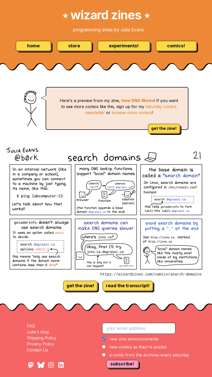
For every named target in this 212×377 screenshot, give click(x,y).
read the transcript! (128, 285)
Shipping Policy (41, 337)
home (33, 45)
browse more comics (132, 112)
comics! (176, 45)
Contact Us (37, 349)
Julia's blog (38, 331)
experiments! (123, 45)
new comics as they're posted (137, 346)
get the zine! (164, 128)
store (74, 45)
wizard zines (106, 15)
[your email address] (138, 328)
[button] (145, 347)
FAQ (31, 325)
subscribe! (122, 363)
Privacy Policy (40, 343)
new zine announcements (134, 338)
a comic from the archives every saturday (149, 354)
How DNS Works (137, 100)
